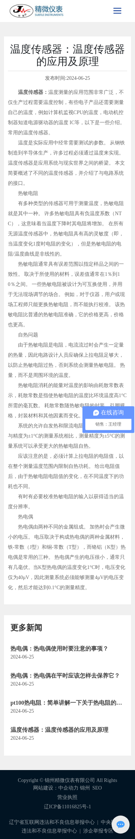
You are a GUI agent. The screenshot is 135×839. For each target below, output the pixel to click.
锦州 (85, 788)
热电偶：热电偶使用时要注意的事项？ (59, 648)
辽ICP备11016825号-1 (67, 806)
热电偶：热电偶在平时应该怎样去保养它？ (65, 676)
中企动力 (68, 788)
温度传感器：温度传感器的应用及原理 (59, 730)
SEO (97, 788)
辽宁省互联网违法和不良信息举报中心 (52, 822)
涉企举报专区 (98, 831)
